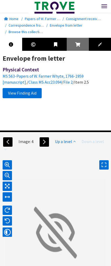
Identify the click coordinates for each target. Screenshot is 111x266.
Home (11, 18)
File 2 (68, 82)
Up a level (65, 141)
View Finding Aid (22, 93)
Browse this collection (28, 31)
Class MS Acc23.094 (45, 82)
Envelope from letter (66, 25)
